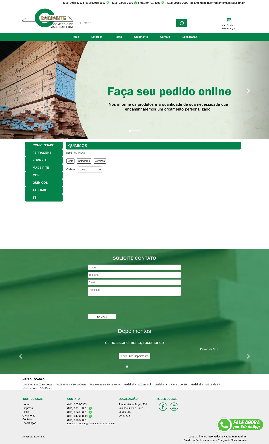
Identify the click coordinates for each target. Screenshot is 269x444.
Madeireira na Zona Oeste (71, 384)
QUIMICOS (40, 182)
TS (34, 197)
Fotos (118, 36)
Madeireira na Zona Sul (137, 384)
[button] (20, 90)
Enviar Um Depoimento (134, 356)
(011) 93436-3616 (122, 2)
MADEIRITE (41, 167)
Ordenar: (71, 169)
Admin (243, 440)
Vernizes (100, 160)
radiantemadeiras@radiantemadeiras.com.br (91, 423)
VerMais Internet (206, 440)
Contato (165, 36)
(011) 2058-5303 (73, 2)
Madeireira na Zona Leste (37, 384)
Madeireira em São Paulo (37, 388)
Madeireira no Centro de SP (170, 384)
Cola (70, 160)
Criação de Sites (227, 440)
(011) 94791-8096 (150, 2)
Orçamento (141, 36)
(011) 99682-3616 (177, 2)
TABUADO (40, 190)
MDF (36, 175)
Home (75, 36)
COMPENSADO (43, 145)
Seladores (84, 160)
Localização (190, 36)
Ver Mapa (124, 415)
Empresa (96, 36)
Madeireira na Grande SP (205, 384)
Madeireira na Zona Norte (105, 384)
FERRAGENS (42, 152)
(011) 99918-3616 (95, 2)
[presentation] (116, 305)
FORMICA (40, 160)
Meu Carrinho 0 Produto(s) (228, 27)
